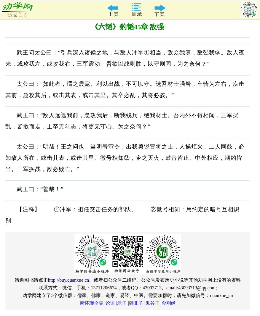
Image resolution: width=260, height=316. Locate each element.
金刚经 (169, 303)
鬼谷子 (152, 303)
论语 (110, 303)
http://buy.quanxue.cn (68, 280)
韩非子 (136, 303)
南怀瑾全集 (91, 303)
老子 (122, 303)
